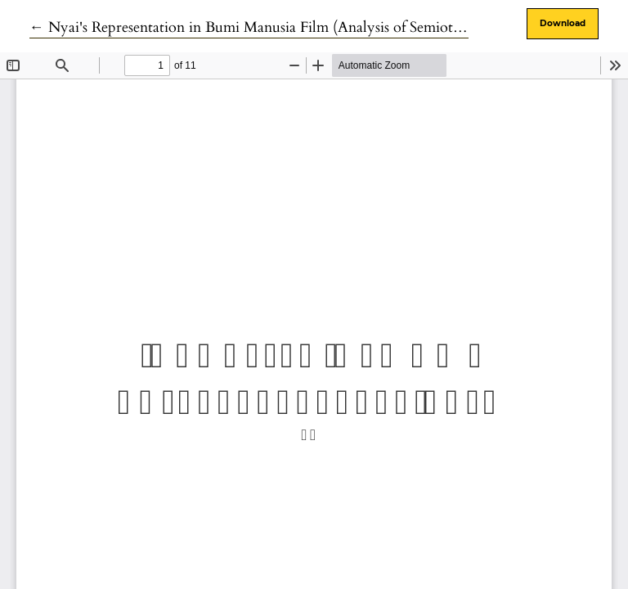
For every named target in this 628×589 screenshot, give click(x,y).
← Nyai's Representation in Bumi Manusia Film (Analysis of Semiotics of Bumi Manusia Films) (325, 27)
